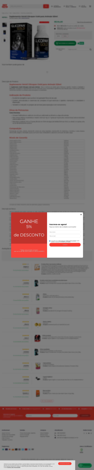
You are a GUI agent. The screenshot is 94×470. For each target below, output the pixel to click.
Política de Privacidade (13, 467)
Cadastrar (65, 244)
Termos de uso (62, 240)
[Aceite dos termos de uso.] (49, 241)
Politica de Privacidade (71, 240)
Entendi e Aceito (65, 463)
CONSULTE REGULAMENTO (36, 251)
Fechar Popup (81, 214)
